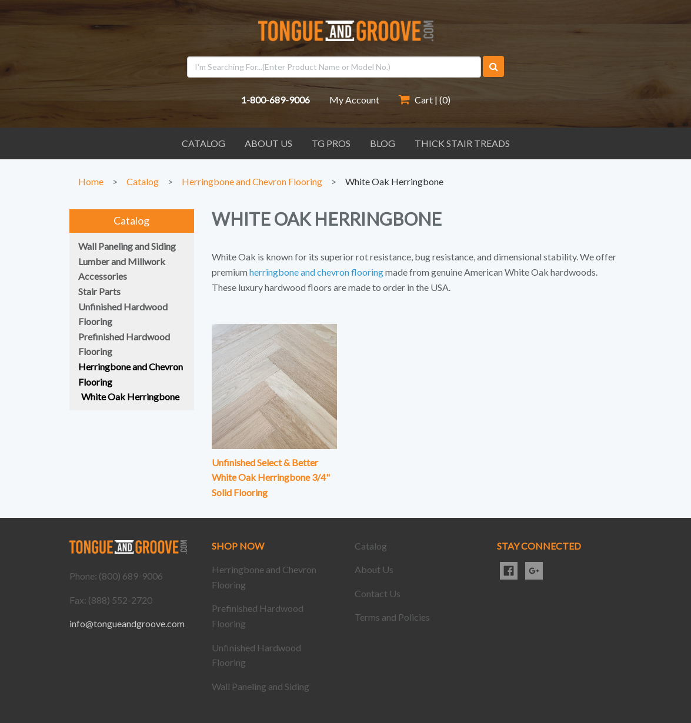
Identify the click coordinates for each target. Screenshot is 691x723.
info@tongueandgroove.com (127, 623)
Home (91, 181)
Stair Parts (99, 291)
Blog (382, 143)
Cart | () (424, 99)
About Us (268, 143)
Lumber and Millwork (121, 261)
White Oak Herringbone (394, 181)
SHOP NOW (238, 545)
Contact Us (377, 593)
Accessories (102, 276)
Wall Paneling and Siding (127, 246)
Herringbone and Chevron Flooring (252, 181)
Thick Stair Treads (462, 143)
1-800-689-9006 (275, 99)
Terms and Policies (392, 616)
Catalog (203, 143)
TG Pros (331, 143)
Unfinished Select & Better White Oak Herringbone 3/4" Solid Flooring (271, 477)
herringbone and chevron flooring (316, 271)
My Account (354, 99)
